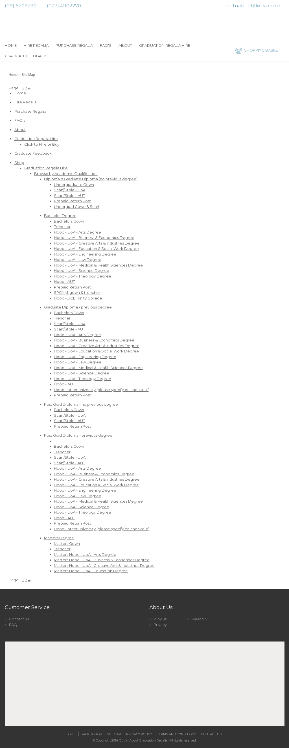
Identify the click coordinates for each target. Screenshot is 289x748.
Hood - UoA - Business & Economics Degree (94, 237)
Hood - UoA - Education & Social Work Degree (96, 248)
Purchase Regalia (74, 45)
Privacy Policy (139, 734)
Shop (19, 162)
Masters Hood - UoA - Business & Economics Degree (102, 560)
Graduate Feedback (26, 56)
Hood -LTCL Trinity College (78, 298)
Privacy (160, 624)
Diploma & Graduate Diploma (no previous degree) (90, 179)
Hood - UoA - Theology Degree (82, 276)
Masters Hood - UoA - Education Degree (91, 571)
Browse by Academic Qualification (66, 173)
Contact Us (211, 734)
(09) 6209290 (21, 5)
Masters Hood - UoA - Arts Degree (85, 554)
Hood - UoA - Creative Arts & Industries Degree (96, 243)
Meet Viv (199, 619)
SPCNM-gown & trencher (77, 292)
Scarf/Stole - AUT (69, 195)
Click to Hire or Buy (41, 144)
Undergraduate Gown (74, 184)
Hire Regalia (36, 45)
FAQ (13, 624)
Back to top (91, 734)
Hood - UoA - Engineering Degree (85, 254)
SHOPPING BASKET (262, 50)
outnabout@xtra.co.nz (253, 5)
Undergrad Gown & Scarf (76, 206)
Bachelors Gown (69, 221)
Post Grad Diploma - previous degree (78, 435)
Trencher (62, 226)
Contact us (19, 619)
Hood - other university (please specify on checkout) (101, 389)
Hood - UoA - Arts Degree (77, 232)
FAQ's (105, 45)
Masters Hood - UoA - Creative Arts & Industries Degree (104, 565)
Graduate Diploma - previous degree (78, 307)
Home (11, 45)
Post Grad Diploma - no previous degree (81, 404)
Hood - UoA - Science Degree (81, 270)
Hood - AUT (64, 281)
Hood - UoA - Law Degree (77, 259)
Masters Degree (59, 538)
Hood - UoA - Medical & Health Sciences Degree (98, 265)
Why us (160, 619)
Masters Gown (67, 543)
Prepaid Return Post (72, 201)
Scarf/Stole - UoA (70, 190)
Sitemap (114, 734)
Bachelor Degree (60, 215)
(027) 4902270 (64, 5)
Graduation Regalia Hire (164, 45)
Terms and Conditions (176, 734)
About (125, 45)
